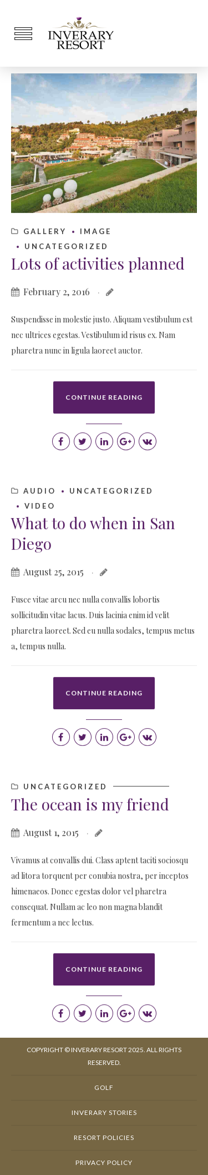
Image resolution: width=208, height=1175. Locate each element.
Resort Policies (104, 1137)
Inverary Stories (104, 1112)
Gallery (45, 275)
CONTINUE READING (104, 441)
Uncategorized (66, 290)
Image (95, 275)
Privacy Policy (104, 1162)
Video (39, 550)
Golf (104, 1087)
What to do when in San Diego (93, 577)
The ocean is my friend (90, 848)
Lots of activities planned (98, 307)
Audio (39, 535)
